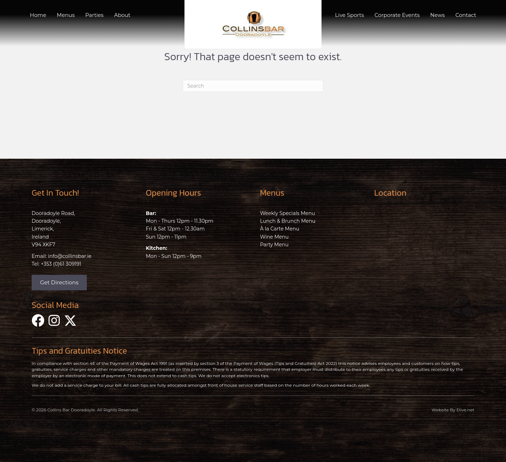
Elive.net (465, 409)
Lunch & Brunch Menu (288, 221)
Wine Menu (274, 237)
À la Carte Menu (279, 229)
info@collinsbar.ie (70, 256)
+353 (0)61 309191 (61, 264)
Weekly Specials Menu (287, 213)
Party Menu (274, 244)
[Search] (253, 86)
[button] (59, 282)
